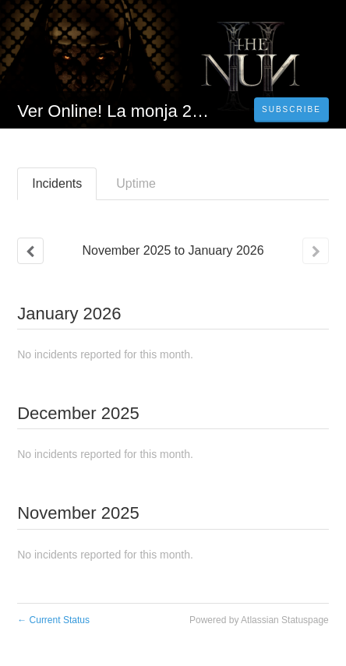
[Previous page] (30, 251)
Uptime (136, 183)
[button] (291, 109)
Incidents (57, 183)
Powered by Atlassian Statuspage (259, 620)
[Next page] (315, 251)
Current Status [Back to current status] (53, 620)
